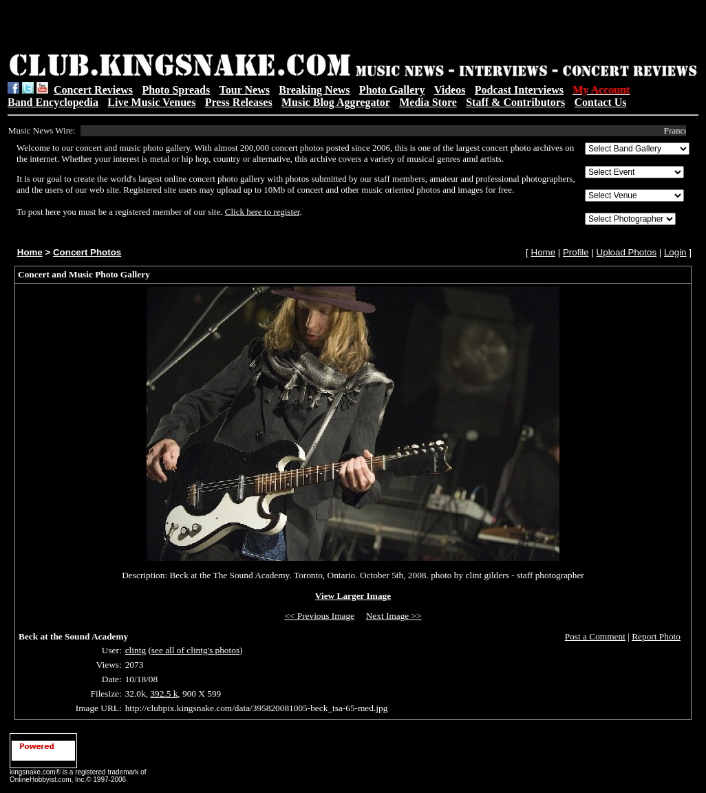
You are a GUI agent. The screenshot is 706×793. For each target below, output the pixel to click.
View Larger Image (353, 596)
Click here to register (262, 212)
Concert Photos (87, 252)
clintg (135, 650)
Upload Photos (626, 252)
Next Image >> (394, 616)
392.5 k (164, 693)
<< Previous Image (319, 616)
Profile (576, 252)
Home (30, 252)
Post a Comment (595, 636)
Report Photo (656, 636)
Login (675, 252)
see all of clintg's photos (195, 650)
